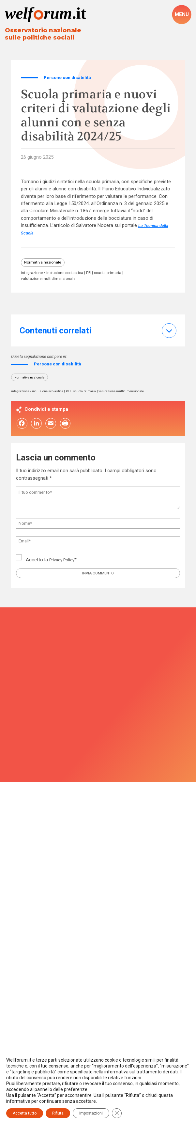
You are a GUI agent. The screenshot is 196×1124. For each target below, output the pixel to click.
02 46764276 (100, 908)
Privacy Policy (64, 565)
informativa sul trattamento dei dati (141, 1071)
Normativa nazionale (44, 264)
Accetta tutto (25, 1113)
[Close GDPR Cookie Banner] (117, 1113)
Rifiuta (58, 1113)
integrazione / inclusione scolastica (55, 275)
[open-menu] (181, 14)
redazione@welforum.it (98, 919)
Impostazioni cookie (98, 1047)
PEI (95, 275)
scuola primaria (115, 275)
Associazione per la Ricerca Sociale (98, 868)
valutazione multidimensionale (50, 281)
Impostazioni (91, 1113)
